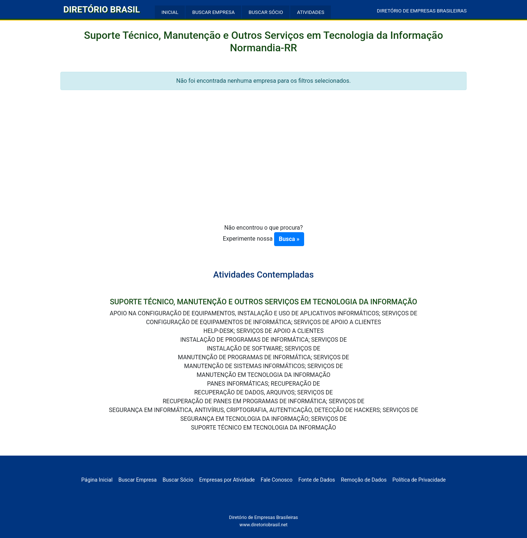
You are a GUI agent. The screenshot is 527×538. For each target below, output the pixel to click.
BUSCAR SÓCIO (265, 12)
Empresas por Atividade (227, 480)
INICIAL (169, 12)
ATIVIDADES (310, 12)
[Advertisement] (263, 168)
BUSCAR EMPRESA (213, 12)
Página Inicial (96, 480)
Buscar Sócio (177, 480)
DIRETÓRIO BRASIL (101, 9)
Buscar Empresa (138, 480)
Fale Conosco (276, 480)
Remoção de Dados (364, 480)
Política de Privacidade (419, 480)
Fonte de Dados (316, 480)
